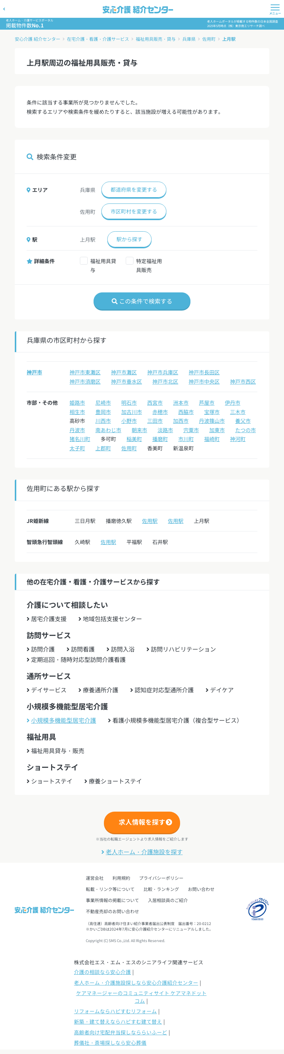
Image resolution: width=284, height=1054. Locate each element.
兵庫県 (189, 39)
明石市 (129, 402)
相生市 (77, 411)
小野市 (129, 420)
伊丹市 (232, 402)
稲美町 (134, 439)
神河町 (238, 439)
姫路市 (77, 402)
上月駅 (229, 39)
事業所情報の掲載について (112, 900)
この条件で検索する (142, 300)
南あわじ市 (108, 430)
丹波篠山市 (212, 420)
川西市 (103, 420)
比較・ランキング (161, 889)
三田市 (155, 420)
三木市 (238, 411)
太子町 (77, 448)
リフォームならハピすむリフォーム (115, 1011)
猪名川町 (80, 439)
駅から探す (129, 239)
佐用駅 (150, 520)
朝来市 (139, 430)
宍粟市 (191, 430)
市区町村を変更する (134, 211)
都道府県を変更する (134, 189)
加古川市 (131, 411)
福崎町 (212, 439)
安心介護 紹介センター (37, 39)
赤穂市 (160, 411)
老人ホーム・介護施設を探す (142, 851)
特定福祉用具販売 (149, 265)
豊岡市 (103, 411)
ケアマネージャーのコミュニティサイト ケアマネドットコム (141, 996)
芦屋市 (206, 402)
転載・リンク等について (110, 889)
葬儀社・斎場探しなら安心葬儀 (110, 1042)
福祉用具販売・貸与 (156, 39)
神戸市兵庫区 (162, 372)
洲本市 (181, 402)
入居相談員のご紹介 (168, 900)
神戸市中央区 (204, 381)
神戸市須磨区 (85, 381)
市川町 (186, 439)
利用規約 (121, 878)
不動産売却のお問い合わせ (112, 911)
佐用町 (209, 39)
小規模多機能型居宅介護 (61, 720)
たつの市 (245, 430)
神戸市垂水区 (126, 381)
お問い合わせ (201, 889)
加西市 (181, 420)
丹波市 (77, 430)
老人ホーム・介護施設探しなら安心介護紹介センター (136, 982)
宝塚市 (212, 411)
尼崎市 (103, 402)
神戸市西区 (243, 381)
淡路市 (165, 430)
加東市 (217, 430)
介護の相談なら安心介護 (102, 971)
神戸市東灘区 (85, 372)
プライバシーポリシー (161, 878)
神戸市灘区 (124, 372)
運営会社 (95, 878)
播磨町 (160, 439)
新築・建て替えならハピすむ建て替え (118, 1021)
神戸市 (34, 372)
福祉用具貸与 (103, 265)
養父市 (243, 420)
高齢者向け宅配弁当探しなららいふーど (120, 1032)
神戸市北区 (165, 381)
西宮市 (155, 402)
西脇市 (186, 411)
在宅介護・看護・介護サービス (98, 39)
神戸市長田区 (204, 372)
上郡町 (103, 448)
